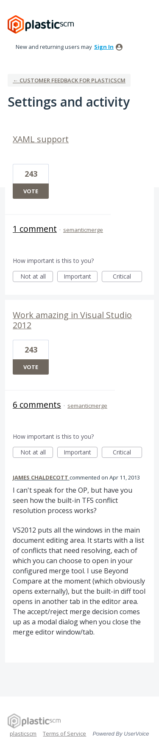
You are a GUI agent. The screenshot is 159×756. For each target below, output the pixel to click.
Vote (30, 191)
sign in (104, 47)
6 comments (37, 404)
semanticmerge (83, 230)
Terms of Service (64, 733)
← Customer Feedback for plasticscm (69, 80)
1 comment (35, 228)
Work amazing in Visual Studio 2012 (72, 320)
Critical (127, 277)
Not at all (36, 277)
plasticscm (23, 733)
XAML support (41, 139)
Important (81, 277)
